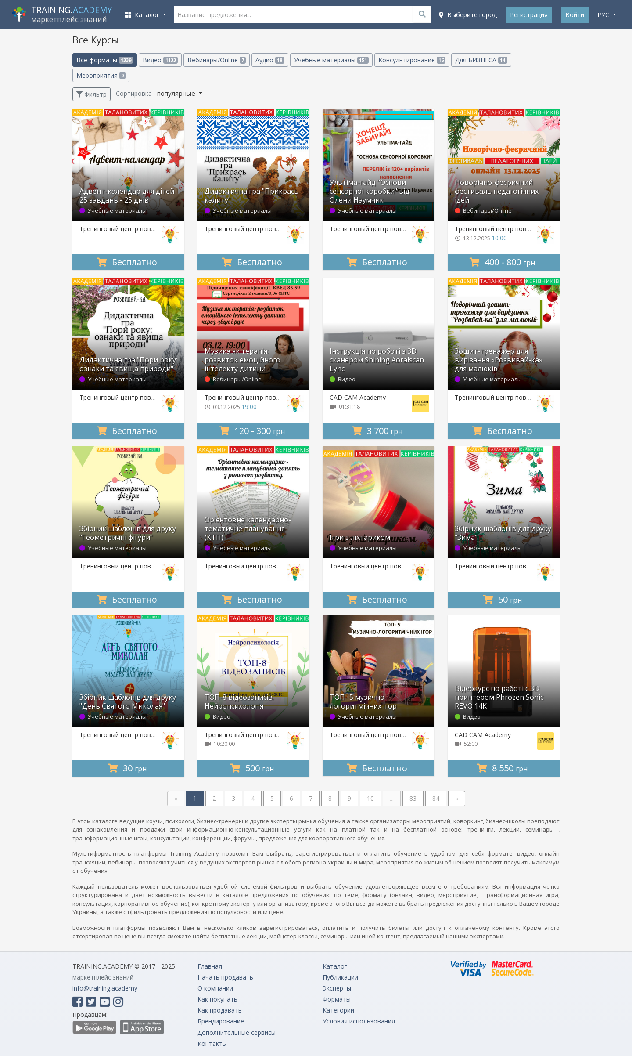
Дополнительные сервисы (237, 1032)
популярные (177, 93)
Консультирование (411, 60)
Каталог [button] (143, 15)
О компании (215, 988)
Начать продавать (225, 977)
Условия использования (359, 1021)
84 (435, 798)
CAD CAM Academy (358, 397)
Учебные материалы (331, 60)
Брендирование (221, 1021)
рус (604, 15)
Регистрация (529, 15)
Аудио (269, 60)
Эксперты (337, 988)
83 (413, 798)
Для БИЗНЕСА (481, 60)
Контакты (212, 1043)
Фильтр (91, 94)
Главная (210, 966)
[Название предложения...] (302, 14)
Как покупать (217, 999)
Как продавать (220, 1010)
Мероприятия (101, 75)
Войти (574, 15)
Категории (338, 1010)
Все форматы (104, 60)
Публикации (340, 977)
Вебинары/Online (216, 60)
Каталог (335, 966)
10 (370, 798)
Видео (160, 60)
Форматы (337, 999)
